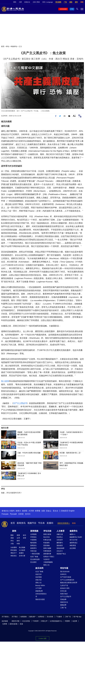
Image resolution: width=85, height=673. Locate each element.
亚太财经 (33, 562)
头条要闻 (14, 547)
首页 (2, 46)
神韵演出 (14, 556)
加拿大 (18, 511)
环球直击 (33, 537)
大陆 (12, 543)
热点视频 (22, 547)
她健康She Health (76, 537)
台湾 (18, 538)
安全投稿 (50, 617)
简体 (38, 2)
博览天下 (14, 553)
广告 (65, 2)
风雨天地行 (64, 594)
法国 (43, 511)
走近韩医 (73, 548)
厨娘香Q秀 (39, 591)
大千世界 (38, 588)
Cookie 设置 (42, 638)
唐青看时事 (47, 554)
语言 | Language (47, 2)
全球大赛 (22, 556)
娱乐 (24, 535)
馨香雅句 (60, 543)
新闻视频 (34, 531)
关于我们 (15, 617)
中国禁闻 (33, 540)
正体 (34, 2)
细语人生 (46, 565)
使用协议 (41, 617)
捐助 (70, 2)
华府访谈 (33, 551)
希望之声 (44, 621)
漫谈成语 (60, 545)
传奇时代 (63, 574)
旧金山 (48, 511)
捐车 (76, 2)
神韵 (14, 2)
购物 (81, 2)
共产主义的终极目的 (67, 580)
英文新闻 (58, 2)
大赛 (20, 2)
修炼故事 (63, 605)
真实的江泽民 (65, 588)
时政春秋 (46, 543)
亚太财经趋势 (35, 559)
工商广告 (63, 608)
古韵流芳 (60, 540)
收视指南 (23, 617)
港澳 (18, 535)
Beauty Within (40, 585)
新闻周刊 (33, 548)
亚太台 (55, 511)
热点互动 (46, 537)
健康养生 (74, 531)
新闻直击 (33, 545)
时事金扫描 (47, 540)
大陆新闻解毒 (48, 562)
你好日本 (38, 574)
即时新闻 (14, 550)
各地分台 (27, 2)
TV (72, 9)
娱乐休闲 (39, 568)
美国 (12, 538)
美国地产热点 (61, 554)
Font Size (74, 115)
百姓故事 (63, 599)
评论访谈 (47, 531)
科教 (18, 543)
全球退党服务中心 (56, 621)
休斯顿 (37, 511)
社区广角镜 (34, 556)
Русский (13, 514)
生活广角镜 (39, 571)
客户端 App (77, 617)
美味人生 (38, 582)
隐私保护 (32, 617)
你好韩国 (38, 577)
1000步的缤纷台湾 (41, 595)
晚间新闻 (33, 543)
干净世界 (35, 621)
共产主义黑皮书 (20, 403)
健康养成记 (73, 543)
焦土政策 (5, 381)
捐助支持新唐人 (63, 523)
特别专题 (64, 568)
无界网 (4, 624)
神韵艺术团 (15, 621)
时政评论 (14, 46)
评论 (7, 46)
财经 (18, 541)
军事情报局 (47, 551)
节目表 (41, 523)
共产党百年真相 (65, 577)
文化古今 (60, 551)
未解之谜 (60, 534)
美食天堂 (38, 580)
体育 (24, 538)
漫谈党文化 (64, 602)
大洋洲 (31, 511)
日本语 (21, 514)
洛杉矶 (24, 511)
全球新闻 (33, 534)
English (71, 511)
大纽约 (11, 511)
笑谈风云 (60, 537)
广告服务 (59, 617)
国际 (12, 535)
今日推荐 (22, 550)
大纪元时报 (26, 621)
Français (5, 514)
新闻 (14, 531)
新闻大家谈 (47, 534)
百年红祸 (63, 591)
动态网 (74, 621)
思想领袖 (46, 545)
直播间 (50, 523)
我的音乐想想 (40, 599)
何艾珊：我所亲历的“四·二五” (70, 453)
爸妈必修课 (60, 548)
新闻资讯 (21, 523)
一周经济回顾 (35, 554)
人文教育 (61, 531)
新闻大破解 (47, 548)
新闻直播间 (63, 9)
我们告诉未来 (65, 571)
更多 (21, 624)
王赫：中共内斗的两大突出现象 (29, 453)
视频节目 (31, 523)
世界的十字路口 (48, 556)
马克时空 (46, 559)
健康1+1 (72, 534)
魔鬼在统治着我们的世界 (68, 582)
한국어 (27, 514)
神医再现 (73, 545)
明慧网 (67, 621)
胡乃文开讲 (73, 540)
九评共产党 (64, 585)
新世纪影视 (13, 624)
